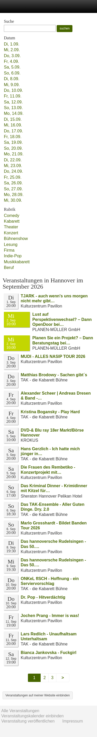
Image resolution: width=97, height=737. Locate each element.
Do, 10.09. (13, 90)
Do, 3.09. (12, 56)
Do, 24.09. (13, 171)
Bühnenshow (16, 238)
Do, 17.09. (13, 131)
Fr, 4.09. (11, 61)
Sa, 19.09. (13, 142)
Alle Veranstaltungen (20, 711)
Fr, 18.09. (12, 136)
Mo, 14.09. (14, 113)
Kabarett (11, 221)
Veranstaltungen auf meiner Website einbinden (37, 695)
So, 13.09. (13, 108)
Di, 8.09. (11, 79)
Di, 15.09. (12, 119)
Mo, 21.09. (14, 154)
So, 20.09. (13, 148)
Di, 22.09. (12, 160)
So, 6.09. (12, 73)
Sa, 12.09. (13, 102)
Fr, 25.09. (12, 177)
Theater (11, 227)
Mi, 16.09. (13, 125)
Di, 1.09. (11, 44)
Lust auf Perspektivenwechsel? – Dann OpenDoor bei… (62, 319)
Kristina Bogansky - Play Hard (50, 412)
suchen (64, 28)
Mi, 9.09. (12, 84)
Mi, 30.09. (13, 200)
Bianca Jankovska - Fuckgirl (48, 652)
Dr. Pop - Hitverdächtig (43, 597)
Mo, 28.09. (14, 194)
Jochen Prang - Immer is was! (50, 615)
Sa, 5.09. (12, 67)
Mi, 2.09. (12, 50)
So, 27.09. (13, 189)
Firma (9, 250)
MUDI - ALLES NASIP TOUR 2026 (53, 356)
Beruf (9, 267)
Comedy (11, 215)
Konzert (11, 233)
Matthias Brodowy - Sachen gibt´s (54, 375)
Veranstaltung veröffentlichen (28, 721)
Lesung (11, 244)
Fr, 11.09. (12, 96)
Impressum (72, 721)
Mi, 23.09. (13, 165)
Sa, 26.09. (13, 183)
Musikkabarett (17, 262)
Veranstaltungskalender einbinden (32, 716)
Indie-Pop (13, 256)
